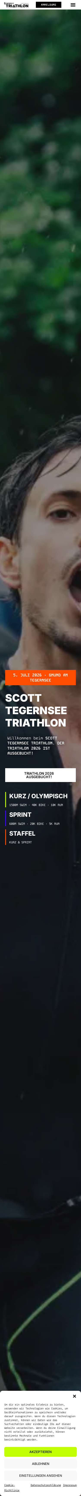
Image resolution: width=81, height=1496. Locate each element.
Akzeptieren (40, 1452)
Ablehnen (40, 1464)
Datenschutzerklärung (46, 1485)
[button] (74, 1396)
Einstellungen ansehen (40, 1476)
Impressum (70, 1485)
